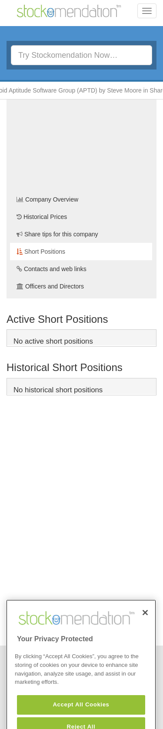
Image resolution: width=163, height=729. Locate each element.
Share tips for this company (57, 234)
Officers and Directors (50, 286)
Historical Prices (42, 216)
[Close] (145, 622)
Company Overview (47, 199)
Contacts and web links (51, 268)
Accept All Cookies (81, 714)
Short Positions (41, 251)
